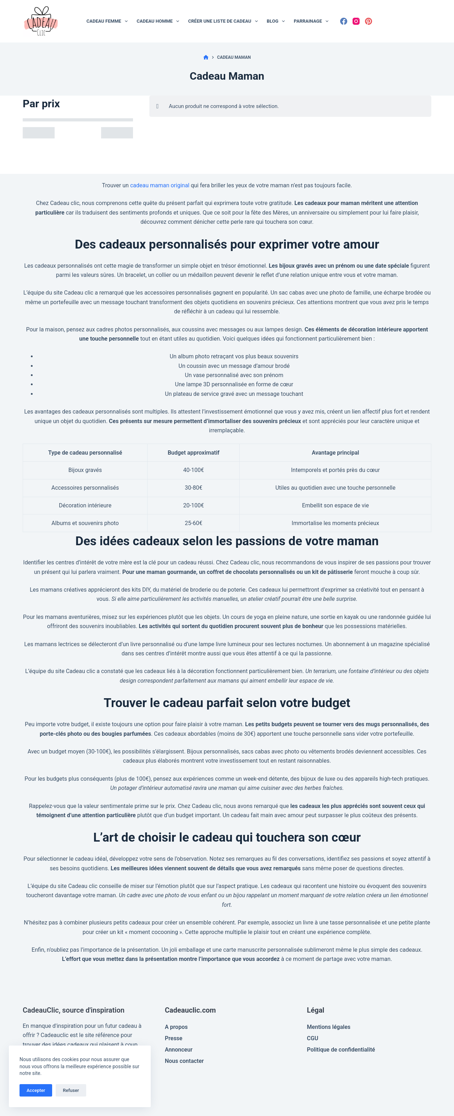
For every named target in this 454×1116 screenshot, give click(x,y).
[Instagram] (356, 21)
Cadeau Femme (109, 21)
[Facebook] (343, 21)
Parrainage (312, 21)
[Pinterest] (368, 21)
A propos (176, 1027)
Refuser (71, 1090)
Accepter (36, 1090)
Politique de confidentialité (341, 1049)
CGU (312, 1038)
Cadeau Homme (159, 21)
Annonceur (179, 1049)
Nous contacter (184, 1061)
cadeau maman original (159, 185)
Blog (277, 21)
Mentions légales (328, 1027)
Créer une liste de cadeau (224, 21)
